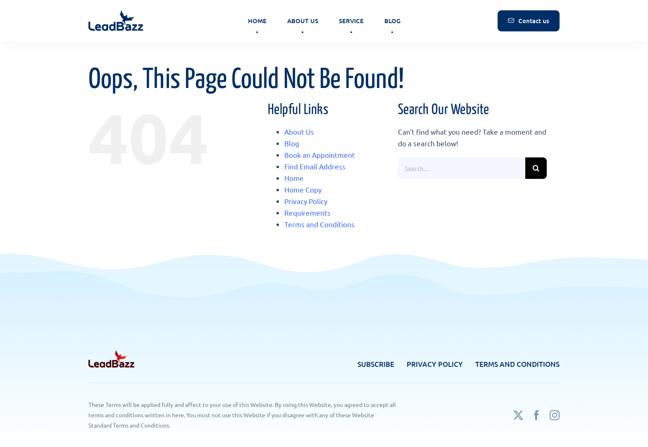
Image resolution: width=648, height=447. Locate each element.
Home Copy (303, 189)
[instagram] (555, 415)
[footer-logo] (111, 354)
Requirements (307, 212)
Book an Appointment (319, 154)
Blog (291, 143)
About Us (299, 131)
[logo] (115, 9)
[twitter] (518, 415)
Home (294, 178)
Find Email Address (314, 166)
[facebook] (536, 415)
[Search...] (461, 168)
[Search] (536, 168)
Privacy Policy (305, 201)
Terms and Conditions (319, 224)
